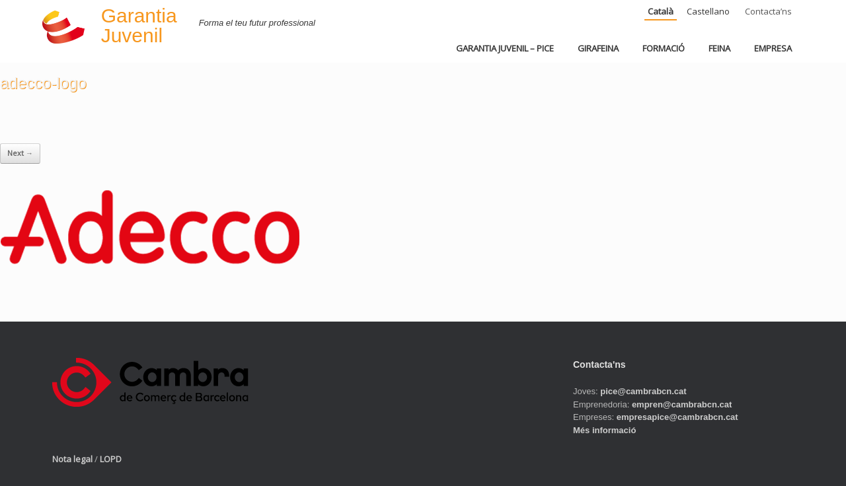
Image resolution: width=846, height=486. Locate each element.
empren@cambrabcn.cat (682, 404)
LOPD (111, 459)
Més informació (604, 430)
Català (660, 11)
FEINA (719, 48)
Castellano (708, 11)
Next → (20, 153)
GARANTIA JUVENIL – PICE (505, 48)
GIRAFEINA (598, 48)
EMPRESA (773, 48)
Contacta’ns (768, 11)
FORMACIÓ (663, 48)
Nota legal (72, 459)
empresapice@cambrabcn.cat (677, 417)
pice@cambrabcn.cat (643, 391)
